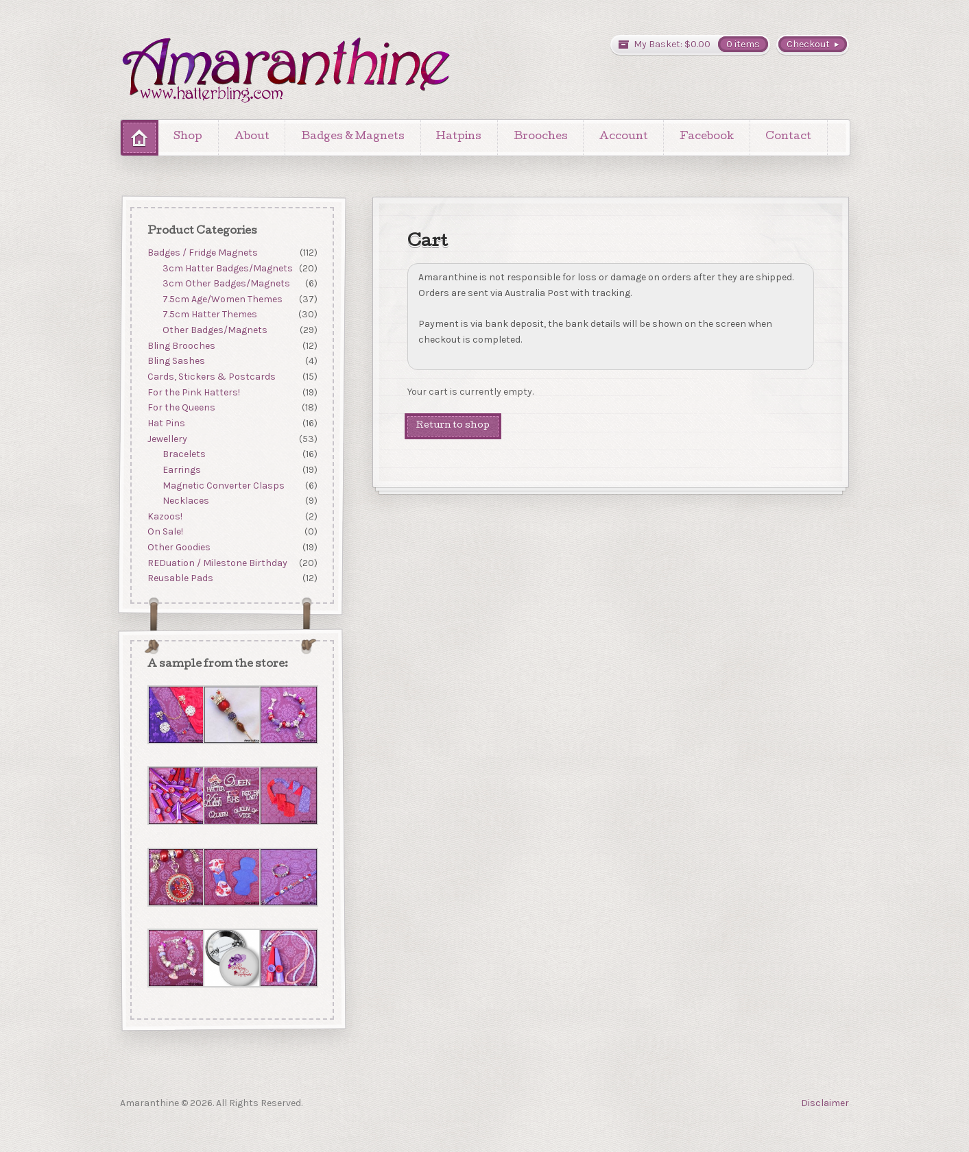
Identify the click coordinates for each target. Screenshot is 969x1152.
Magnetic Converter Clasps (224, 485)
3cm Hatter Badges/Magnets (228, 268)
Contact (788, 137)
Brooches (541, 137)
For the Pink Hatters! (193, 392)
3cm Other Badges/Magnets (226, 283)
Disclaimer (825, 1103)
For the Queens (181, 408)
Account (623, 137)
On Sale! (164, 532)
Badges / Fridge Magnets (202, 252)
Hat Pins (165, 423)
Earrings (182, 470)
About (252, 137)
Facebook (707, 137)
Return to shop (453, 425)
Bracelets (184, 454)
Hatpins (458, 137)
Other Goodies (178, 547)
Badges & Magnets (353, 137)
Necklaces (186, 500)
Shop (188, 137)
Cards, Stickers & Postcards (211, 376)
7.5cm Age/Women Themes (223, 299)
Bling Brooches (181, 346)
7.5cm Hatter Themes (210, 315)
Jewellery (167, 439)
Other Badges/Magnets (215, 330)
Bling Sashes (175, 361)
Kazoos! (164, 516)
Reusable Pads (180, 579)
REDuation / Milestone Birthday (217, 563)
